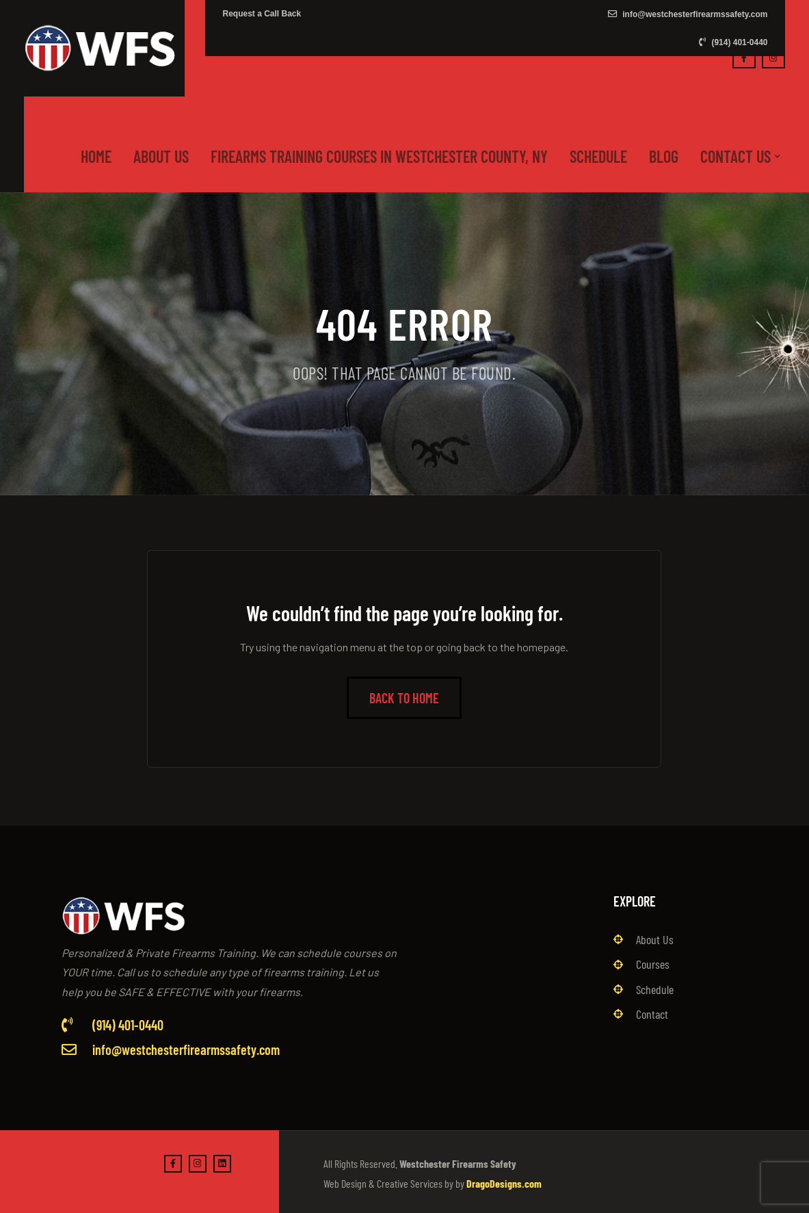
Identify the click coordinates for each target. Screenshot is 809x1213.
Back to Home (404, 698)
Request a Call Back (261, 13)
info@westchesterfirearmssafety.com (688, 14)
